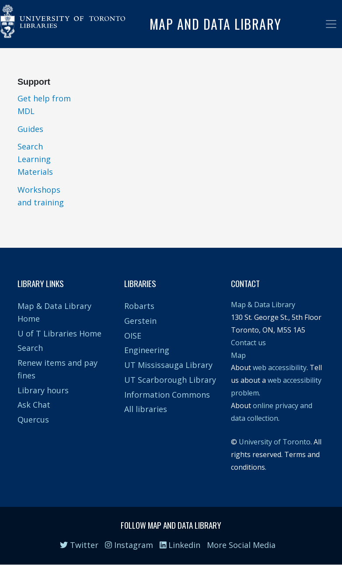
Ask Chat (33, 404)
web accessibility (280, 367)
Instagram (129, 545)
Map (238, 355)
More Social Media (241, 545)
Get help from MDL (44, 104)
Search (30, 348)
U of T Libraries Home (59, 333)
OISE (132, 335)
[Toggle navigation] (331, 24)
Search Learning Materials (35, 159)
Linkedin (180, 545)
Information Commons (167, 394)
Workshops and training (40, 196)
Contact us (248, 342)
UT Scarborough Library (170, 379)
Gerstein (140, 320)
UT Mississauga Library (168, 365)
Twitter (79, 545)
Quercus (33, 419)
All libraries (145, 409)
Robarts (139, 306)
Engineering (146, 350)
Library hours (43, 390)
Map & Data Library (263, 304)
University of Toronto (275, 442)
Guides (30, 129)
